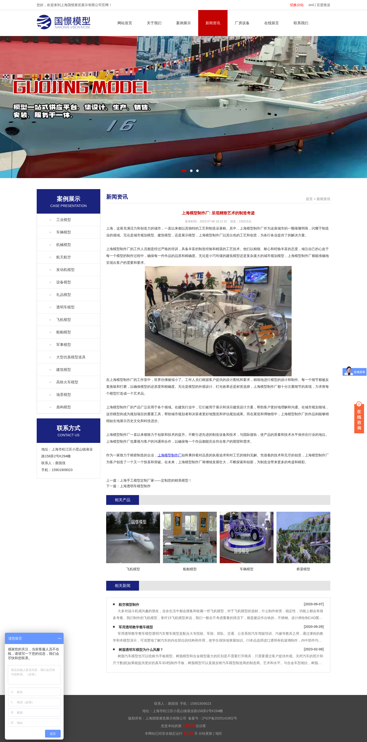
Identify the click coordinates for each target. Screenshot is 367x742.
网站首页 (124, 23)
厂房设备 (242, 23)
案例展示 (183, 23)
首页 (309, 199)
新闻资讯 (213, 23)
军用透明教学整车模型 (136, 627)
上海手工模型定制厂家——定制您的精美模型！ (156, 480)
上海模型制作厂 (170, 455)
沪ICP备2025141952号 (219, 718)
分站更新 (205, 733)
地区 (218, 733)
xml (311, 5)
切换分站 (297, 5)
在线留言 (271, 23)
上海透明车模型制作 (135, 486)
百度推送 (323, 5)
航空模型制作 (129, 605)
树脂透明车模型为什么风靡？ (141, 650)
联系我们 (301, 23)
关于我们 (154, 23)
